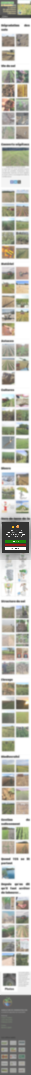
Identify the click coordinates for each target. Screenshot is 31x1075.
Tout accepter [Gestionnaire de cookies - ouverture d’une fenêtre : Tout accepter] (15, 541)
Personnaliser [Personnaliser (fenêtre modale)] (15, 548)
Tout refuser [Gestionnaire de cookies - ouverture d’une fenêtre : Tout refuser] (15, 545)
